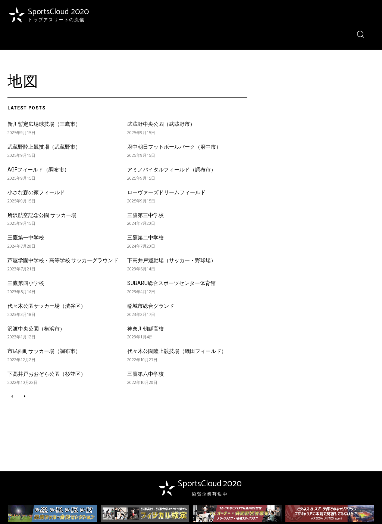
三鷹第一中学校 (25, 238)
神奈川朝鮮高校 (145, 329)
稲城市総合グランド (150, 306)
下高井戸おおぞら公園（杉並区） (46, 374)
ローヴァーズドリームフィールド (166, 192)
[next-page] (24, 396)
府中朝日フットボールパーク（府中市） (174, 147)
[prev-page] (12, 396)
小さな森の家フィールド (36, 192)
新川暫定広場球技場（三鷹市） (44, 124)
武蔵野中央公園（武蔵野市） (161, 124)
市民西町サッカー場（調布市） (44, 351)
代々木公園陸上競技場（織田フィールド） (176, 351)
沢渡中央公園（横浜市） (36, 329)
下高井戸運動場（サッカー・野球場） (171, 260)
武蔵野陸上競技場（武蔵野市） (44, 147)
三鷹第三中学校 (145, 215)
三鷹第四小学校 (25, 283)
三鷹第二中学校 (145, 238)
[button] (360, 34)
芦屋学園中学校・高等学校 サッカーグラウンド (62, 260)
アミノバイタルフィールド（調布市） (171, 170)
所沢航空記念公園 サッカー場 (41, 215)
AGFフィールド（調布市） (38, 170)
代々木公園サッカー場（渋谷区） (46, 306)
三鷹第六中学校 (145, 374)
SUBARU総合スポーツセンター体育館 (171, 283)
